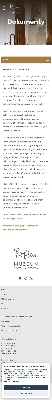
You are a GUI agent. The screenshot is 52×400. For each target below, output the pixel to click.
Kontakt (4, 308)
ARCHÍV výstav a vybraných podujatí (16, 317)
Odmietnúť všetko (26, 393)
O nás (3, 289)
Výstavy (4, 294)
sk (4, 6)
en (4, 10)
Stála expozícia (7, 299)
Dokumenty (6, 321)
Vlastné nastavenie (11, 382)
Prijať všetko (26, 388)
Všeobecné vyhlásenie (10, 326)
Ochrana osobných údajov (12, 331)
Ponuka (4, 304)
